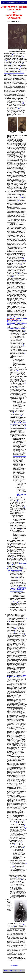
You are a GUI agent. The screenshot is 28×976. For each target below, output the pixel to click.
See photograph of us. (19, 456)
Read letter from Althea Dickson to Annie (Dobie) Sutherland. (17, 569)
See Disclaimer (14, 965)
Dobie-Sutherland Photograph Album (16, 676)
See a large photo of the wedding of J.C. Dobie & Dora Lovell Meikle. (17, 317)
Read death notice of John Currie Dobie (18, 587)
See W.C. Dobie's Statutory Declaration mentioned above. (15, 321)
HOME (5, 970)
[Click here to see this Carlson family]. (18, 423)
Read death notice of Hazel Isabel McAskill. (17, 590)
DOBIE (11, 970)
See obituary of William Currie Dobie (14, 73)
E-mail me (21, 970)
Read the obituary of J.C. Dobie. (16, 328)
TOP (15, 970)
